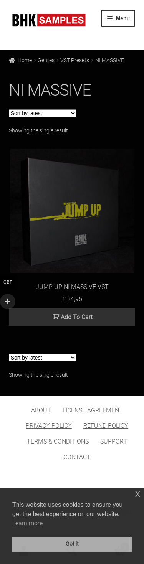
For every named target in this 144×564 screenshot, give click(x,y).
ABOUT (41, 410)
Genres (46, 60)
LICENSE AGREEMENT (93, 410)
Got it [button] (72, 544)
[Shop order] (42, 113)
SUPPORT (113, 441)
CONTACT (77, 457)
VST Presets (74, 60)
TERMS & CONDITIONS (58, 441)
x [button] (137, 493)
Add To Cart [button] (77, 317)
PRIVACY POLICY (49, 425)
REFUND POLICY (105, 425)
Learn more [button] (27, 523)
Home (25, 60)
